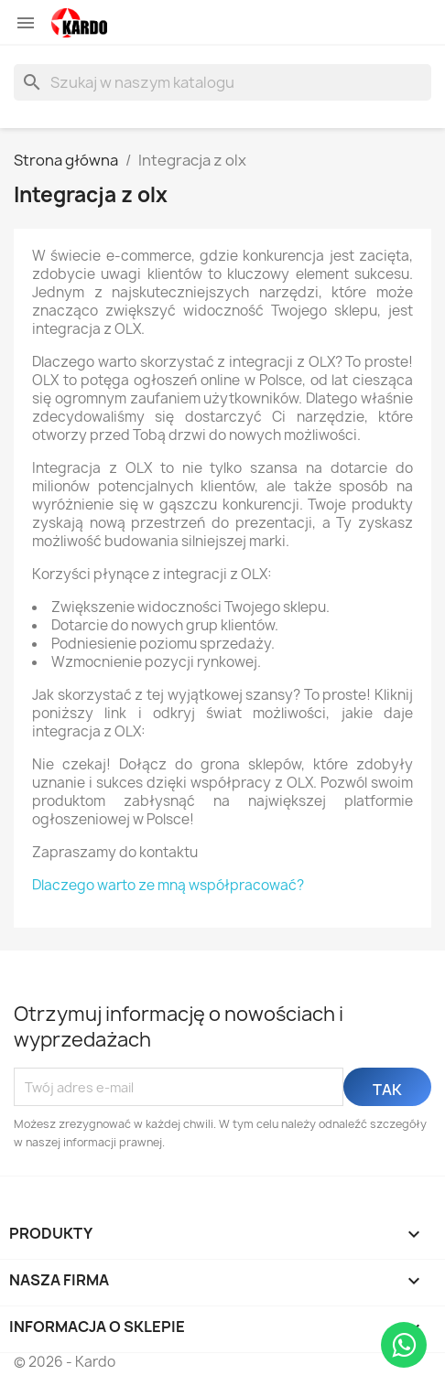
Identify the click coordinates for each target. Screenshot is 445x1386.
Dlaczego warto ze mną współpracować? (168, 885)
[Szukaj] (222, 82)
